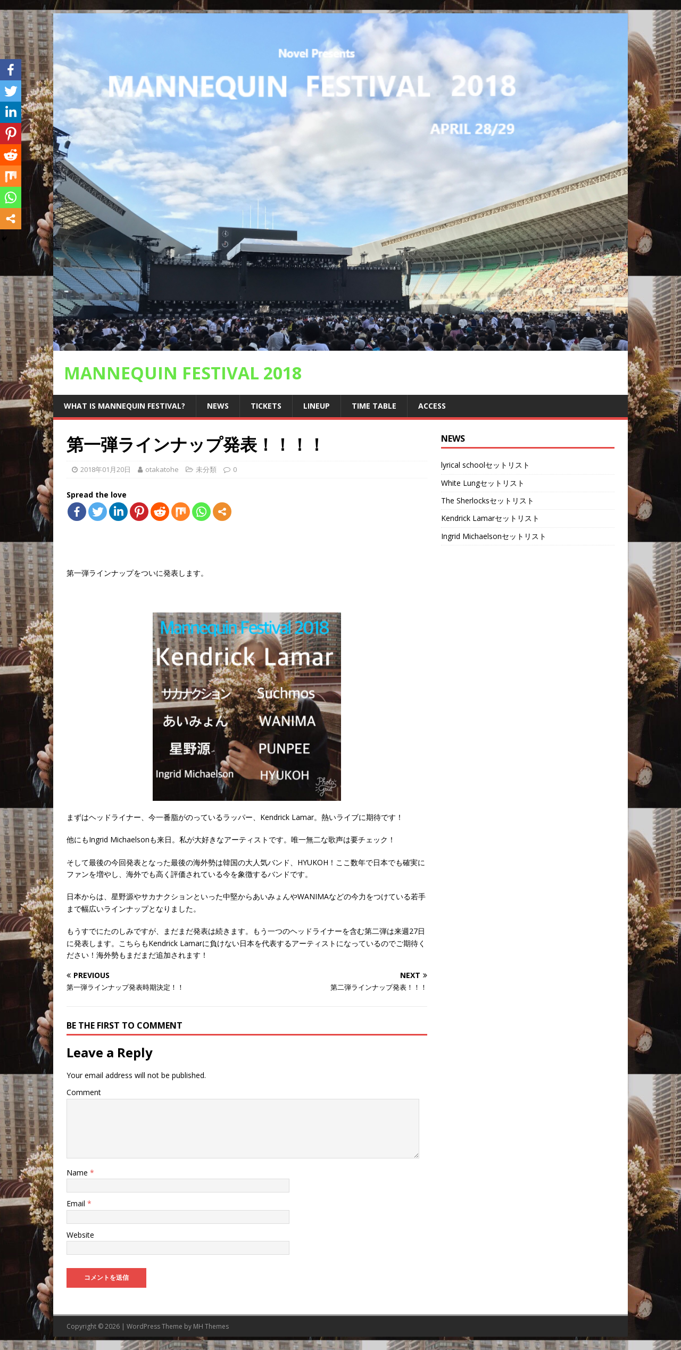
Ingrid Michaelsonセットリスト (493, 536)
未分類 (206, 469)
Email (77, 1203)
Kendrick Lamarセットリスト (490, 518)
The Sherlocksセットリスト (487, 500)
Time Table (374, 406)
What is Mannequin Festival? (124, 406)
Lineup (316, 406)
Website (80, 1235)
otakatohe (162, 469)
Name (78, 1172)
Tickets (266, 406)
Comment (84, 1092)
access (432, 406)
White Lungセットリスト (483, 483)
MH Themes (211, 1326)
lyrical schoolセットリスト (485, 465)
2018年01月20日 (105, 469)
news (218, 406)
